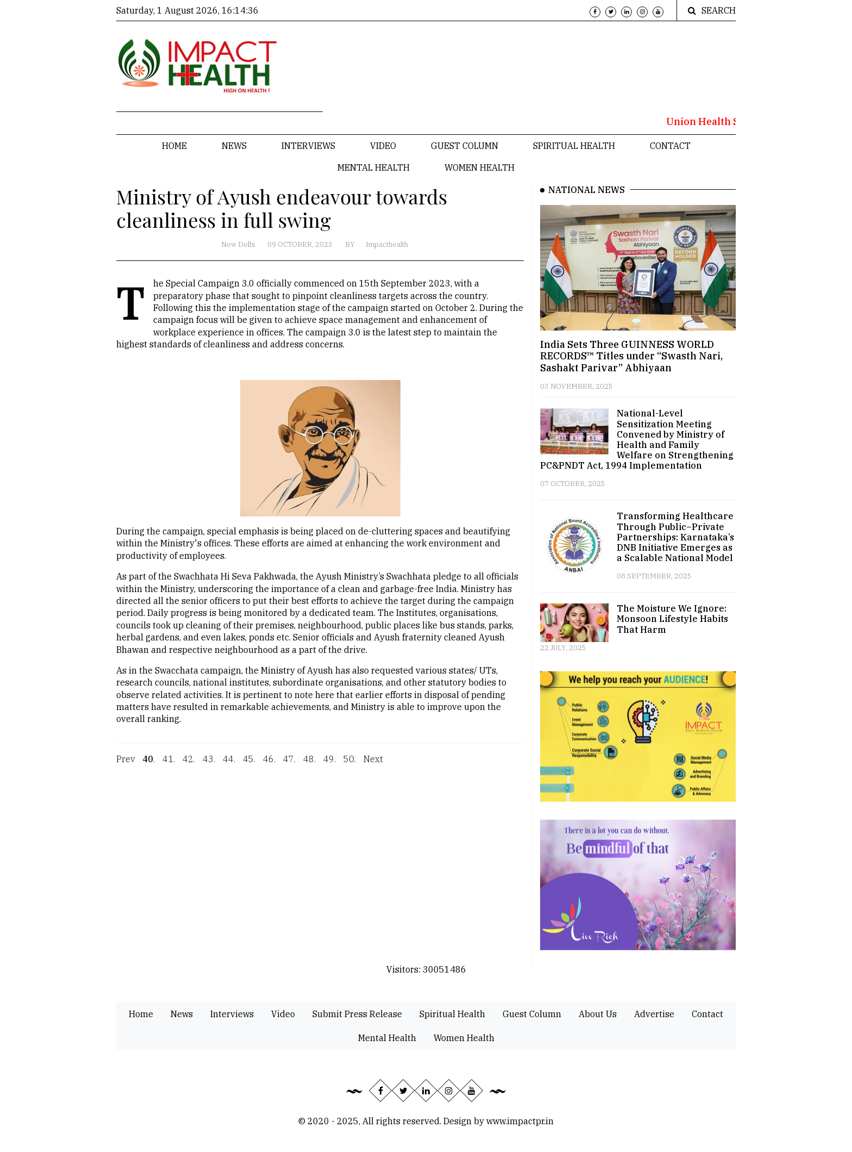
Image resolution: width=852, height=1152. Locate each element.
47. (289, 764)
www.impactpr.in (520, 1121)
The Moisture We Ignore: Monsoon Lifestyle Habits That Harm (672, 618)
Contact (670, 145)
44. (229, 764)
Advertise (654, 1013)
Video (383, 145)
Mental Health (373, 167)
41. (168, 764)
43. (209, 764)
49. (329, 764)
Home (174, 145)
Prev (125, 764)
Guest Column (464, 145)
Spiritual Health (574, 145)
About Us (598, 1013)
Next (373, 764)
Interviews (308, 145)
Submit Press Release (357, 1013)
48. (309, 764)
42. (189, 764)
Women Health (479, 167)
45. (249, 764)
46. (269, 764)
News (234, 145)
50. (349, 764)
